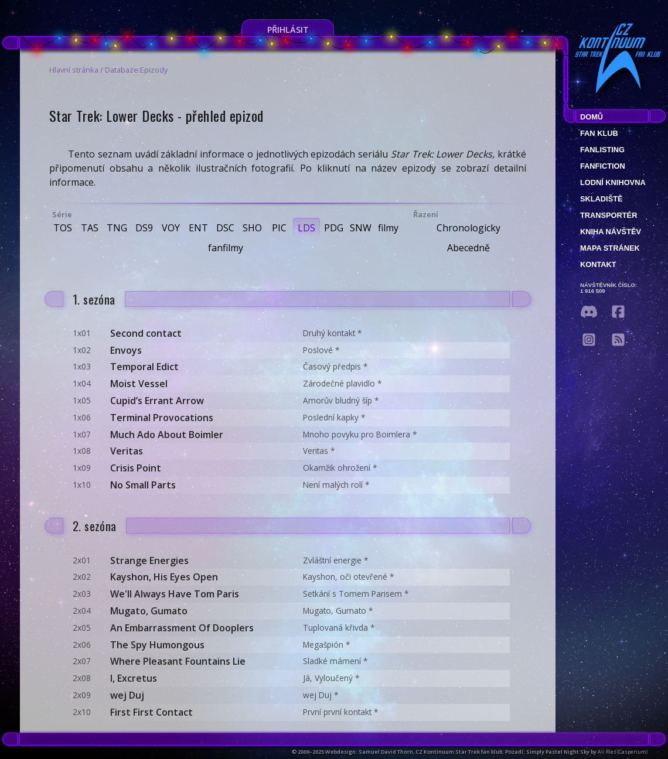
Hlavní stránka (73, 69)
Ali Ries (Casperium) (622, 751)
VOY (171, 227)
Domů (591, 116)
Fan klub (599, 133)
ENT (198, 227)
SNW (361, 227)
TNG (117, 227)
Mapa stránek (610, 248)
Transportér (608, 215)
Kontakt (598, 264)
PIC (279, 227)
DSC (225, 227)
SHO (252, 227)
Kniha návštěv (610, 231)
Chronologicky (468, 227)
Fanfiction (602, 166)
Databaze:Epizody (136, 69)
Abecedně (468, 247)
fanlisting (602, 149)
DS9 (144, 227)
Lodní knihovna (613, 182)
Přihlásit (288, 29)
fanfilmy (225, 247)
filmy (388, 227)
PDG (333, 227)
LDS (306, 227)
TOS (62, 227)
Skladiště (601, 198)
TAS (89, 227)
